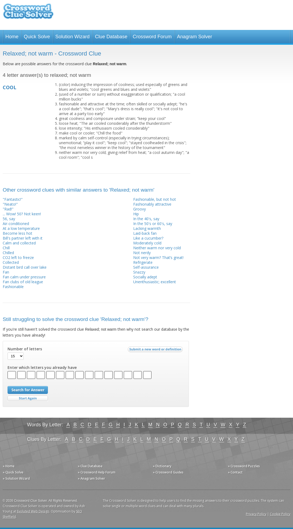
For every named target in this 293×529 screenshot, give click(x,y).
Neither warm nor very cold (157, 247)
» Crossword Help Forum (96, 472)
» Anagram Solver (91, 478)
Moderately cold (147, 243)
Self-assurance (146, 267)
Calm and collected (19, 243)
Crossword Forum (152, 36)
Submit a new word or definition (156, 351)
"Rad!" (8, 209)
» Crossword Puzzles (244, 466)
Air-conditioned (16, 223)
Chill (6, 247)
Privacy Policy (256, 514)
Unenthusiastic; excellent (154, 281)
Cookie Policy (280, 514)
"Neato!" (10, 204)
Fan (6, 272)
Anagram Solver (194, 36)
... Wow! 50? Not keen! (22, 213)
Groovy (139, 209)
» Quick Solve (13, 472)
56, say (9, 218)
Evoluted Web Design (33, 511)
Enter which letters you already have (42, 367)
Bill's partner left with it (23, 238)
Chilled (8, 252)
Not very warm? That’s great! (158, 257)
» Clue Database (90, 466)
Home (12, 36)
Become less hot (17, 233)
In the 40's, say (146, 218)
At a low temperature (21, 228)
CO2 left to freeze (18, 257)
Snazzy (139, 272)
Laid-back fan (145, 233)
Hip (136, 213)
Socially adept (145, 276)
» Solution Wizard (16, 478)
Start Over (28, 398)
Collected (11, 262)
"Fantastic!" (13, 199)
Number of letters (25, 349)
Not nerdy (142, 252)
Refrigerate (143, 262)
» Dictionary (162, 466)
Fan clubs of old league (23, 281)
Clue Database (111, 36)
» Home (9, 466)
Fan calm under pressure (24, 276)
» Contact (235, 472)
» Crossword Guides (168, 472)
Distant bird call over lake (25, 267)
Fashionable (13, 286)
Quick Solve (37, 36)
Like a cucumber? (148, 238)
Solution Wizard (72, 36)
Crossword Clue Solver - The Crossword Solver (28, 14)
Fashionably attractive (152, 204)
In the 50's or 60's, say (152, 223)
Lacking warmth (147, 228)
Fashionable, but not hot (154, 199)
